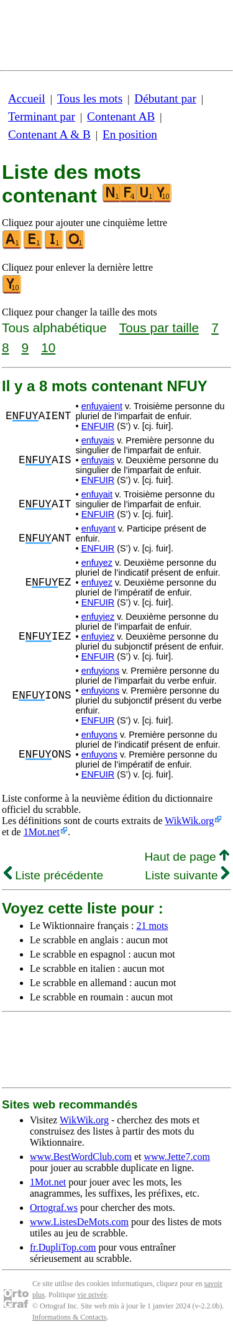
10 (48, 347)
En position (130, 134)
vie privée (92, 1294)
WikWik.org (189, 820)
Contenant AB (121, 116)
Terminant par (41, 116)
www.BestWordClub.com (81, 1156)
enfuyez (96, 563)
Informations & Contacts (69, 1317)
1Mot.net (42, 832)
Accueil (26, 98)
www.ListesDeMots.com (79, 1222)
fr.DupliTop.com (63, 1247)
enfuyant (98, 528)
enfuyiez (98, 617)
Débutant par (165, 98)
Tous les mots (89, 98)
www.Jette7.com (177, 1156)
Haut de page (186, 856)
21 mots (152, 925)
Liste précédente (53, 875)
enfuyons (99, 735)
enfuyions (100, 671)
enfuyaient (101, 406)
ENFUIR (98, 426)
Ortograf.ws (54, 1207)
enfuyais (98, 440)
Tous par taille (159, 327)
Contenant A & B (49, 134)
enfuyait (96, 494)
